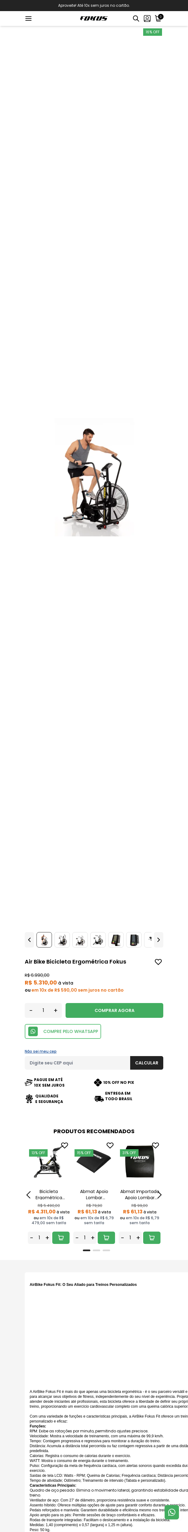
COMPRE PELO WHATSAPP (63, 1031)
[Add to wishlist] (158, 962)
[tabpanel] (49, 1192)
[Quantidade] (43, 1010)
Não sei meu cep (41, 1051)
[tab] (87, 1250)
